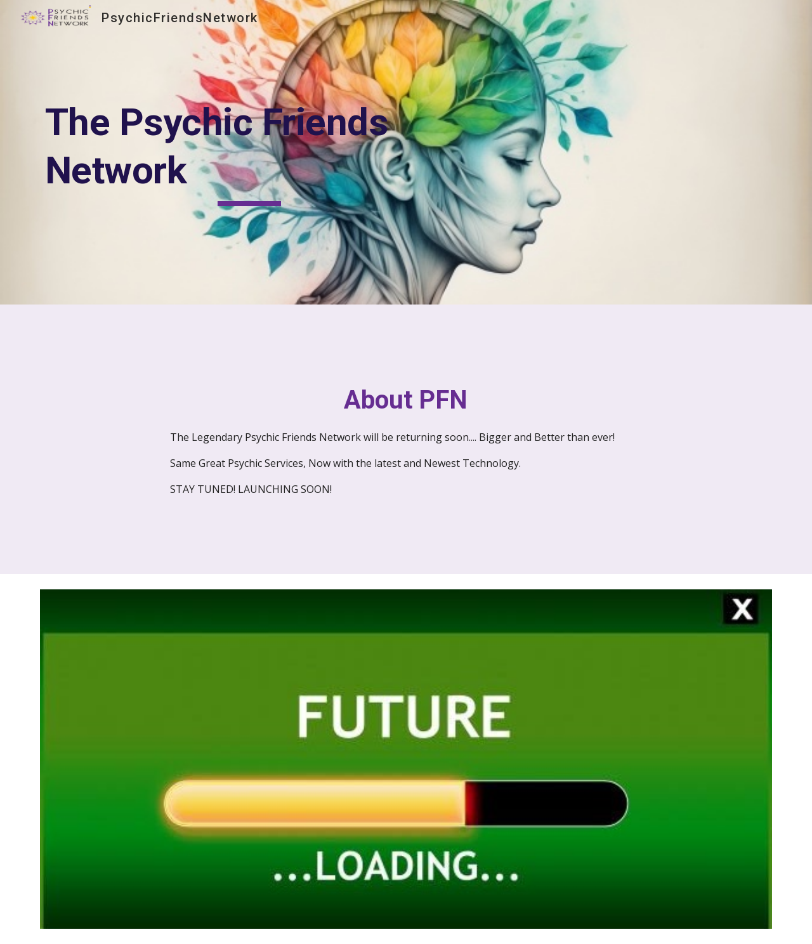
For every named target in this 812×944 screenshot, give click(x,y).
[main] (249, 152)
